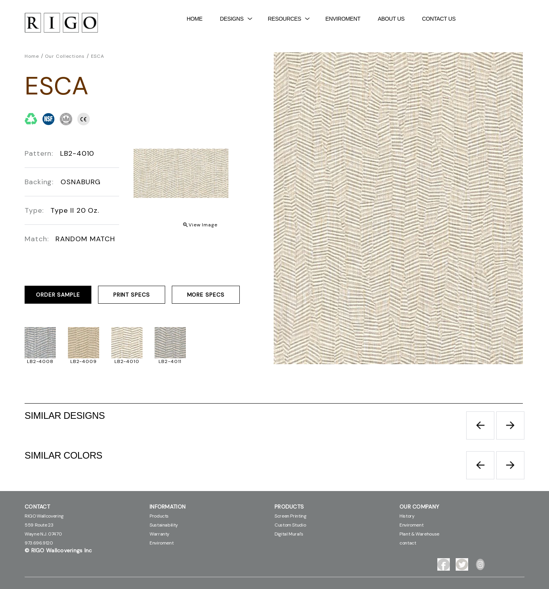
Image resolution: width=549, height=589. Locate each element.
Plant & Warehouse (419, 534)
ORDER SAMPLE (58, 294)
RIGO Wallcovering (44, 516)
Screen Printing (290, 516)
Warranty (159, 534)
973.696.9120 (39, 543)
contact (407, 543)
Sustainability (164, 525)
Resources (289, 19)
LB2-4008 (40, 361)
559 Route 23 (39, 525)
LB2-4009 (83, 361)
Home (195, 19)
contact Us (439, 19)
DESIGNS (236, 19)
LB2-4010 (126, 361)
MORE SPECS (206, 294)
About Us (391, 19)
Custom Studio (290, 525)
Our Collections (65, 56)
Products (159, 516)
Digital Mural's (288, 534)
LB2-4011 (170, 361)
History (406, 516)
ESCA (98, 56)
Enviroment (342, 19)
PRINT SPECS (131, 294)
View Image (203, 225)
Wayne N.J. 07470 (43, 534)
